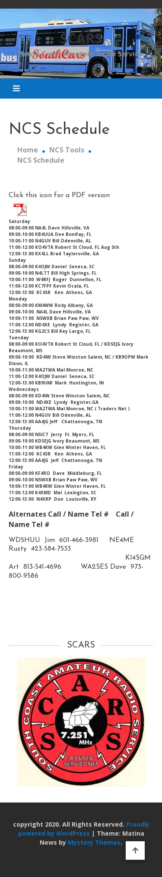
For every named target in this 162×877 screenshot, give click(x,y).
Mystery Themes (94, 842)
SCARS (81, 38)
